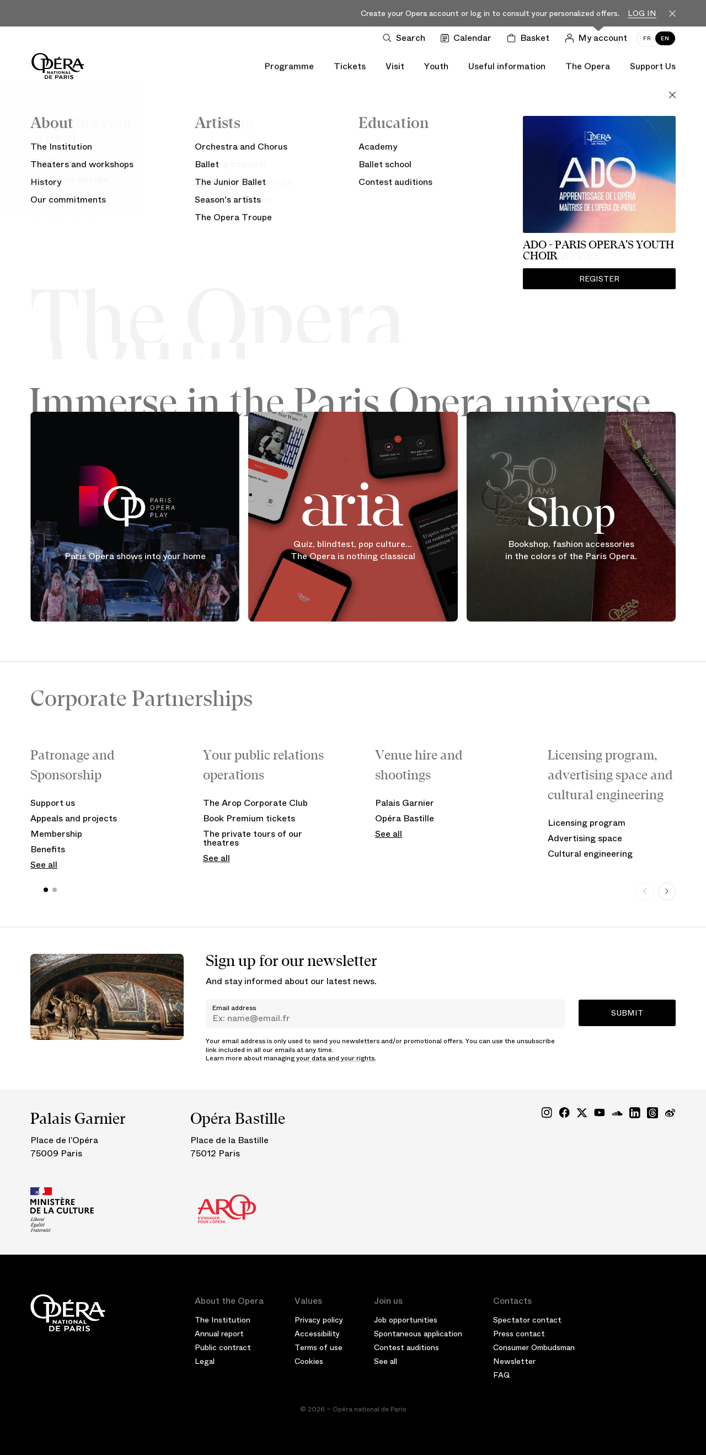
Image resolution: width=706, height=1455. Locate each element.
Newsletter (514, 1361)
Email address (234, 1007)
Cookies (309, 1361)
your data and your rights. (336, 1058)
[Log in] (598, 38)
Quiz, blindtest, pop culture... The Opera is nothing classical (353, 550)
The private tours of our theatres (252, 838)
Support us (52, 802)
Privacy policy (319, 1319)
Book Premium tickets (249, 818)
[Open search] (406, 38)
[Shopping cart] (530, 38)
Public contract (223, 1347)
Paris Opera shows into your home (135, 556)
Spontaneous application (418, 1333)
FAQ (501, 1374)
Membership (56, 833)
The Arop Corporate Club (255, 802)
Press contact (519, 1333)
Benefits (47, 849)
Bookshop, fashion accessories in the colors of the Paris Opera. (571, 550)
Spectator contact (527, 1319)
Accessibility (317, 1333)
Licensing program (586, 822)
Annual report (219, 1333)
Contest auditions (406, 1347)
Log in (642, 13)
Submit (627, 1012)
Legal (205, 1361)
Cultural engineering (590, 853)
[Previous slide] (645, 891)
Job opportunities (405, 1319)
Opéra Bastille (404, 818)
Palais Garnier (404, 802)
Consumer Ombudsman (534, 1347)
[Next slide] (667, 891)
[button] (46, 890)
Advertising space (585, 838)
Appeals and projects (73, 818)
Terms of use (319, 1347)
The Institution (222, 1319)
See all (43, 864)
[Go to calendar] (468, 38)
